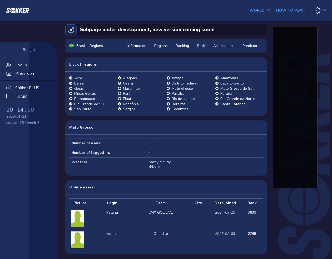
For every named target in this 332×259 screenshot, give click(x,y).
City (198, 202)
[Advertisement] (295, 106)
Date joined (225, 202)
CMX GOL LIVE (160, 212)
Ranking (182, 45)
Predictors (250, 45)
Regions (161, 45)
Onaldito (160, 233)
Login (112, 202)
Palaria (112, 212)
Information (136, 45)
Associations (224, 45)
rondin (112, 233)
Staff (201, 45)
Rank (252, 202)
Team (161, 202)
